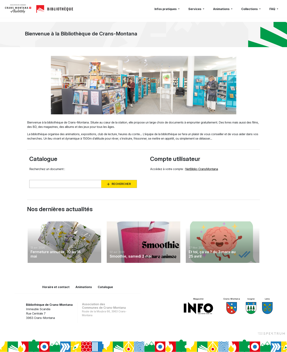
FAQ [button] (272, 9)
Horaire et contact (56, 287)
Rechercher (121, 183)
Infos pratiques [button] (165, 9)
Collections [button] (249, 9)
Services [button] (195, 9)
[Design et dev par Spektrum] (271, 333)
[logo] (18, 9)
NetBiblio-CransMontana (201, 169)
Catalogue (105, 287)
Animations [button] (221, 9)
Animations (83, 287)
